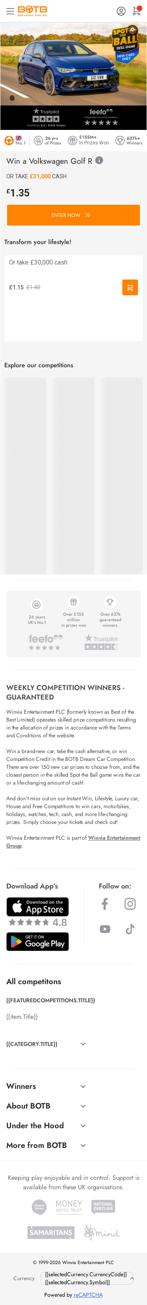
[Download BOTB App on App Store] (37, 911)
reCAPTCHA (88, 1295)
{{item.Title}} (22, 1016)
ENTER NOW (70, 215)
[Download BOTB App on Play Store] (37, 941)
